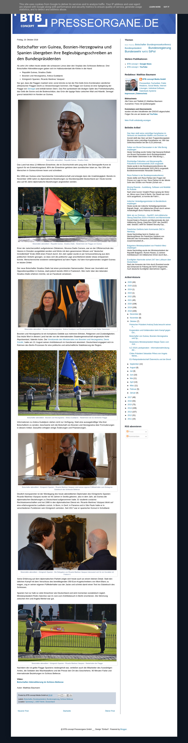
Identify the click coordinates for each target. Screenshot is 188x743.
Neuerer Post (23, 711)
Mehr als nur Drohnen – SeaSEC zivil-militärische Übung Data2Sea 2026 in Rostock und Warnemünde (148, 216)
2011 (130, 419)
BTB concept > (139, 64)
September (134, 364)
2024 (130, 289)
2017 (130, 397)
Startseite (67, 711)
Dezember (134, 314)
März (132, 386)
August (133, 367)
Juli (131, 371)
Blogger (123, 729)
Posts (130, 432)
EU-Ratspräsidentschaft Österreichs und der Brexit (150, 359)
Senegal (31, 89)
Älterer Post (110, 711)
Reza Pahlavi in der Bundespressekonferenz (145, 175)
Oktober (133, 321)
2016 (130, 401)
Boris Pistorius (130, 45)
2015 (130, 404)
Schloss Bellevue (66, 699)
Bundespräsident (39, 699)
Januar (133, 393)
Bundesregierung (53, 699)
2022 (130, 296)
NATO (145, 51)
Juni (132, 375)
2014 (130, 408)
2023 (130, 293)
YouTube (154, 114)
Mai (131, 378)
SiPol (152, 51)
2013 (130, 412)
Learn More (155, 7)
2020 (130, 304)
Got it (166, 7)
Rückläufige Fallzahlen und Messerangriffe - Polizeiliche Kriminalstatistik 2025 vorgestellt (145, 162)
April (132, 382)
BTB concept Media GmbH (154, 79)
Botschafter (28, 699)
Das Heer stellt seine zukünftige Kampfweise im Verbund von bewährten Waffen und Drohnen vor (147, 134)
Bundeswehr (133, 51)
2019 (130, 307)
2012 (130, 415)
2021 (130, 300)
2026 (130, 282)
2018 (130, 311)
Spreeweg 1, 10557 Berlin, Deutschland (40, 702)
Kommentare (133, 436)
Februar (133, 389)
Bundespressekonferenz (159, 44)
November (134, 318)
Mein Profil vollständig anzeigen (138, 120)
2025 (130, 286)
